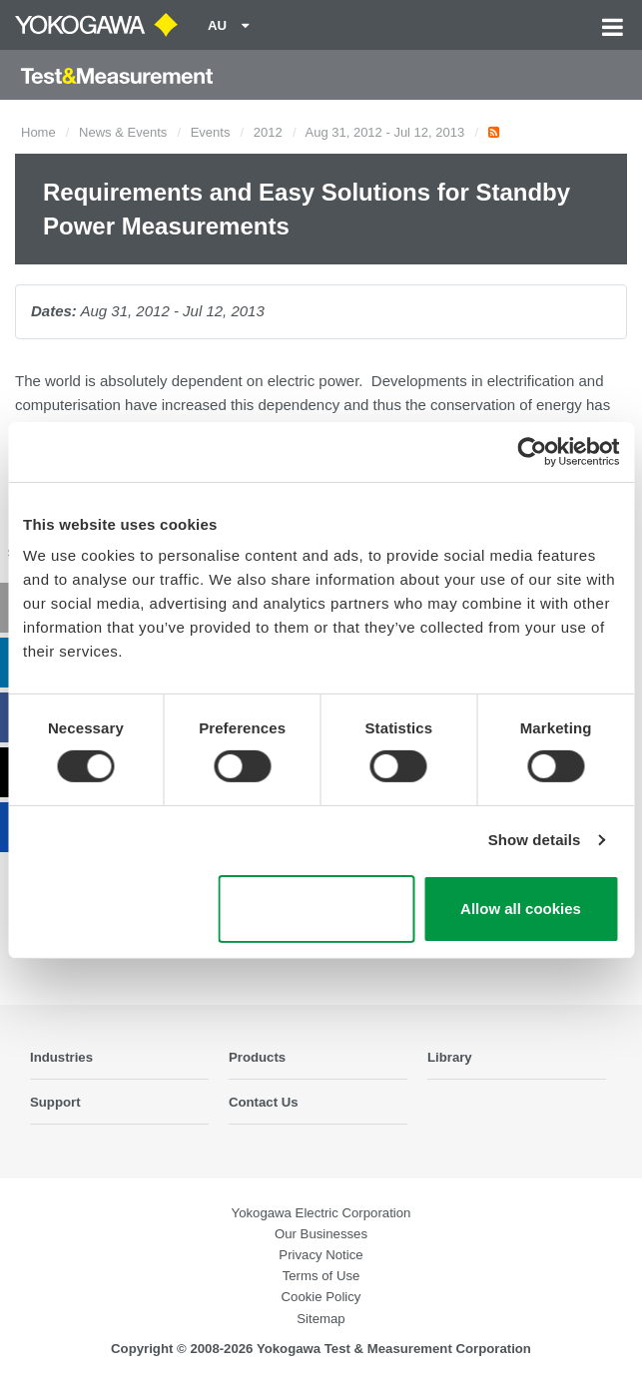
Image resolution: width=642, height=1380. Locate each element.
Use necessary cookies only (316, 909)
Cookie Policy (321, 1296)
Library (449, 1057)
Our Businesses (321, 1233)
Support (55, 1102)
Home (38, 132)
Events (211, 132)
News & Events (123, 132)
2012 (268, 132)
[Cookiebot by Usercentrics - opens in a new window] (531, 451)
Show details (534, 839)
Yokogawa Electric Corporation (321, 1212)
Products (257, 1057)
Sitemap (320, 1318)
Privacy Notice (320, 1254)
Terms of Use (321, 1275)
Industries (61, 1057)
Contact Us (264, 1102)
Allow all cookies (520, 908)
